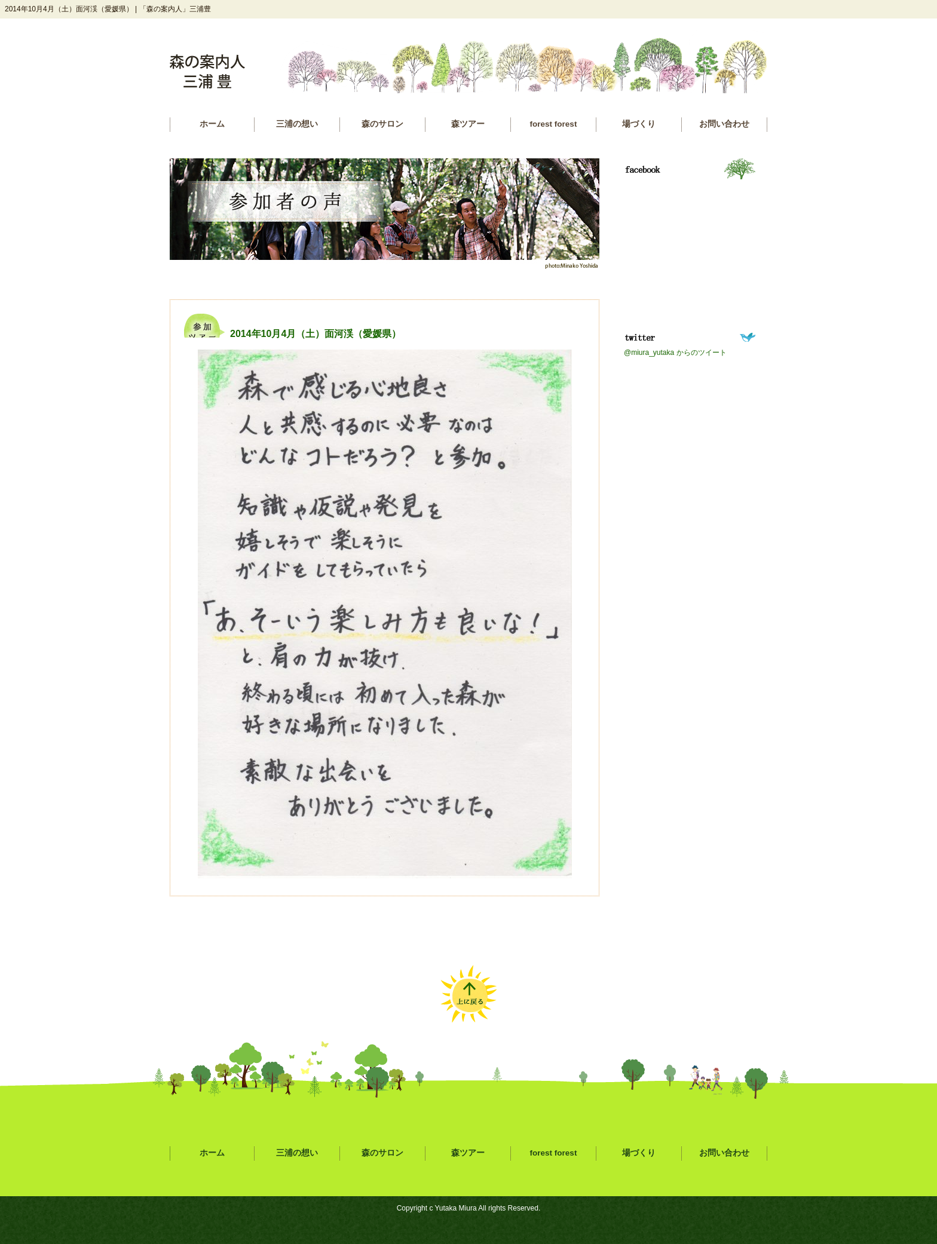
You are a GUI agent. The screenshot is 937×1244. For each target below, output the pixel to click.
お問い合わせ (724, 124)
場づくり (639, 124)
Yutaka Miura (456, 1208)
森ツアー (468, 124)
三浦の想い (297, 124)
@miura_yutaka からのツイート (675, 352)
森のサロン (382, 124)
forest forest (553, 124)
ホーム (212, 124)
